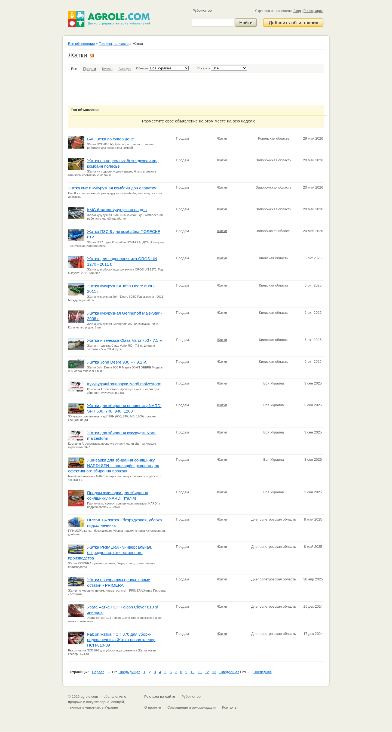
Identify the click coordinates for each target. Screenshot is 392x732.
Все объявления (81, 44)
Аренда (124, 69)
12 (207, 672)
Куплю (107, 69)
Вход (297, 11)
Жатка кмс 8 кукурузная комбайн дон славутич (112, 188)
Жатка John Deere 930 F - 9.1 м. (117, 362)
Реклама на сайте (159, 696)
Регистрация (313, 11)
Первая (98, 672)
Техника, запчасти (113, 44)
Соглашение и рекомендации (191, 707)
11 (200, 672)
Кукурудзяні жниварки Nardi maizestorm (124, 384)
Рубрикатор (202, 10)
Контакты (229, 707)
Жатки (222, 138)
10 (192, 672)
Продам (89, 69)
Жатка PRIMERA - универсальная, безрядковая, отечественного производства (110, 552)
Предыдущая (129, 672)
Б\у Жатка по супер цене (110, 139)
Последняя (262, 672)
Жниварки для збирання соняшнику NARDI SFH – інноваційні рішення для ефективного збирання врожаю (113, 465)
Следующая (229, 672)
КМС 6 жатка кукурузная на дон (117, 209)
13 (214, 672)
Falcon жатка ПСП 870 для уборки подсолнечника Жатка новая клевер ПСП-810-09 (121, 639)
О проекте (152, 707)
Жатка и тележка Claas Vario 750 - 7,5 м (124, 340)
